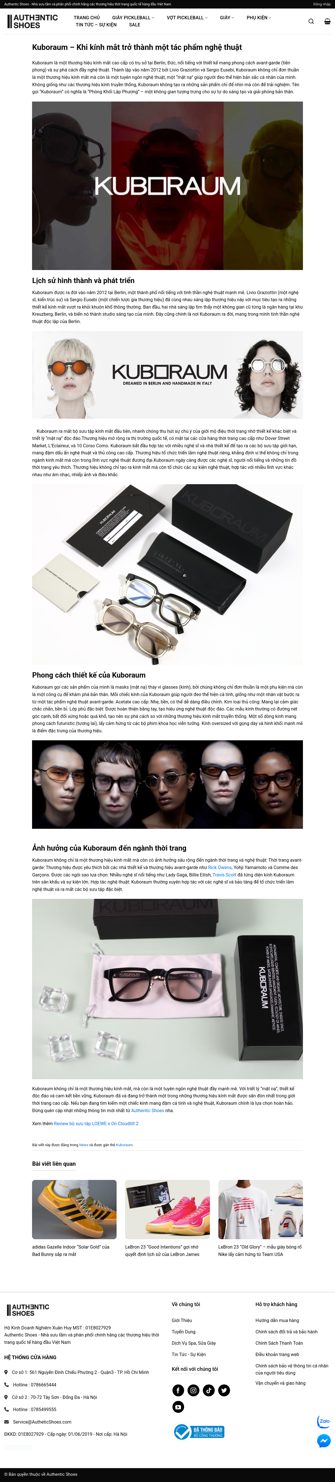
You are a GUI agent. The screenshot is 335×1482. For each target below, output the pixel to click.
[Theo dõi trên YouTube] (178, 1407)
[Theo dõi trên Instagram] (193, 1390)
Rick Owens (220, 867)
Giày (227, 17)
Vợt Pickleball (187, 17)
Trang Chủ (87, 17)
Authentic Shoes (147, 1110)
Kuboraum (124, 1145)
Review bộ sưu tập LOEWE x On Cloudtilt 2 (96, 1123)
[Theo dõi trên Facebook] (178, 1390)
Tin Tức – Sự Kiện (96, 25)
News (83, 1145)
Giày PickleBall (133, 17)
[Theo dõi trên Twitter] (224, 1390)
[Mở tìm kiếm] (311, 21)
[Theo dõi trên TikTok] (209, 1390)
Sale (134, 25)
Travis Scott (224, 875)
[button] (322, 4)
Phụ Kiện (259, 17)
